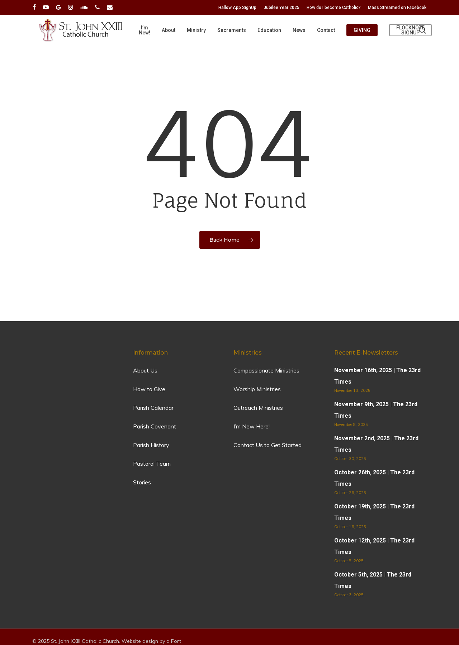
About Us (145, 370)
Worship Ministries (257, 389)
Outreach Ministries (258, 407)
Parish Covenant (154, 426)
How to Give (149, 389)
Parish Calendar (153, 407)
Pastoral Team (152, 463)
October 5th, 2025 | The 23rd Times (372, 580)
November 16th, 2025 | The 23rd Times (377, 376)
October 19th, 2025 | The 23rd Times (374, 512)
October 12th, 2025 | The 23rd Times (374, 546)
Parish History (151, 445)
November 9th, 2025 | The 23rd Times (375, 410)
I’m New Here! (251, 426)
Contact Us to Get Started (267, 445)
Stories (142, 482)
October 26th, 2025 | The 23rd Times (374, 478)
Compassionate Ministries (266, 370)
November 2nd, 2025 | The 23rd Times (376, 444)
